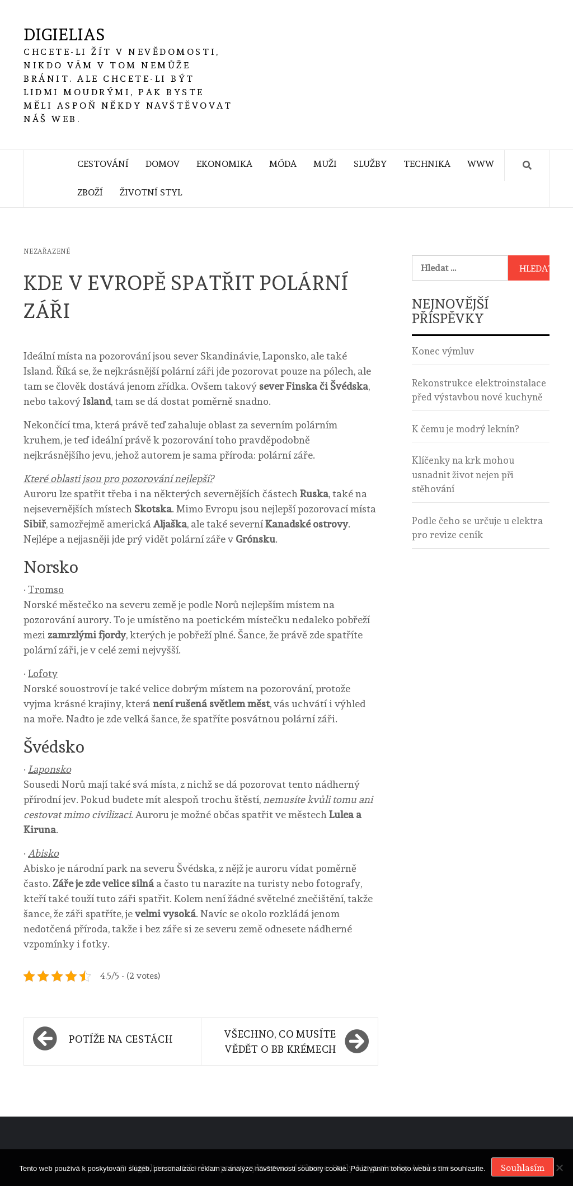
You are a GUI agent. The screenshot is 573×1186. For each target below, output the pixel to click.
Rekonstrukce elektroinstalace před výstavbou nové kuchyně (479, 390)
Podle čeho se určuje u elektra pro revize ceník (477, 528)
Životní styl (151, 192)
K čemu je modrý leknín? (465, 429)
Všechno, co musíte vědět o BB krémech (280, 1041)
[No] (559, 1167)
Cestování (103, 163)
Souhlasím (522, 1167)
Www (480, 163)
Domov (162, 163)
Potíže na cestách (120, 1039)
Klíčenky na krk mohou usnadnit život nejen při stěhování (463, 474)
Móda (283, 163)
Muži (325, 163)
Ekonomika (224, 163)
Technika (426, 163)
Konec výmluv (443, 351)
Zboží (90, 192)
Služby (370, 163)
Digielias (64, 34)
